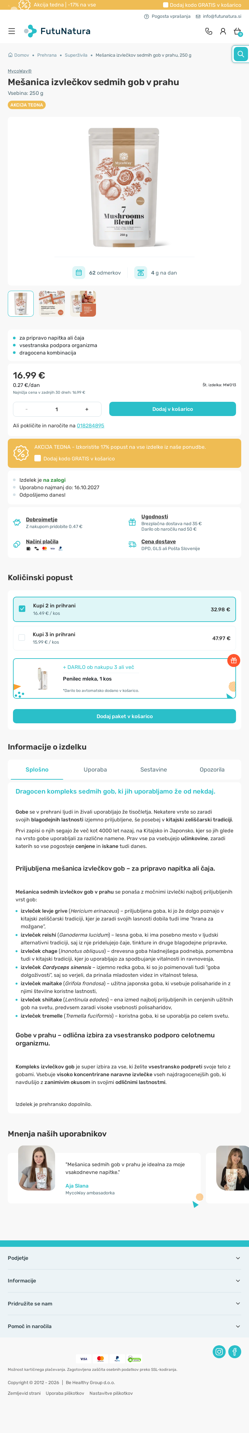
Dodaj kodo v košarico (205, 5)
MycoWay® (20, 71)
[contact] (209, 31)
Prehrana (47, 55)
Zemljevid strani (24, 1393)
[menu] (13, 31)
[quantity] (57, 409)
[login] (223, 31)
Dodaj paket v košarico (125, 716)
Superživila (76, 55)
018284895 (90, 426)
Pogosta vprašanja (167, 16)
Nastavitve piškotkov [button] (111, 1393)
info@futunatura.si (218, 16)
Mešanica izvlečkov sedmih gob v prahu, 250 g (143, 55)
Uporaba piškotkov (65, 1393)
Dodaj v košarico (172, 409)
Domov (18, 55)
